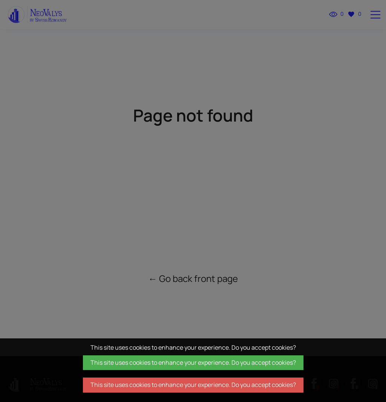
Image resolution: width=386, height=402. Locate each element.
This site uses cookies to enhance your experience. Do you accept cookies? (193, 362)
